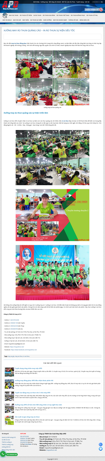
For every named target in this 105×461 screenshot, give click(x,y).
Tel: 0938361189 (12, 454)
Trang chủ (5, 17)
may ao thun (19, 356)
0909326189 (14, 326)
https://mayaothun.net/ (17, 347)
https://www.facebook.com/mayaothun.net (24, 350)
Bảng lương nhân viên (8, 450)
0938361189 (14, 323)
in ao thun (26, 356)
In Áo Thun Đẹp (10, 6)
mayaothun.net (51, 450)
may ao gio (11, 356)
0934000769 (14, 329)
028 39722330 (14, 320)
